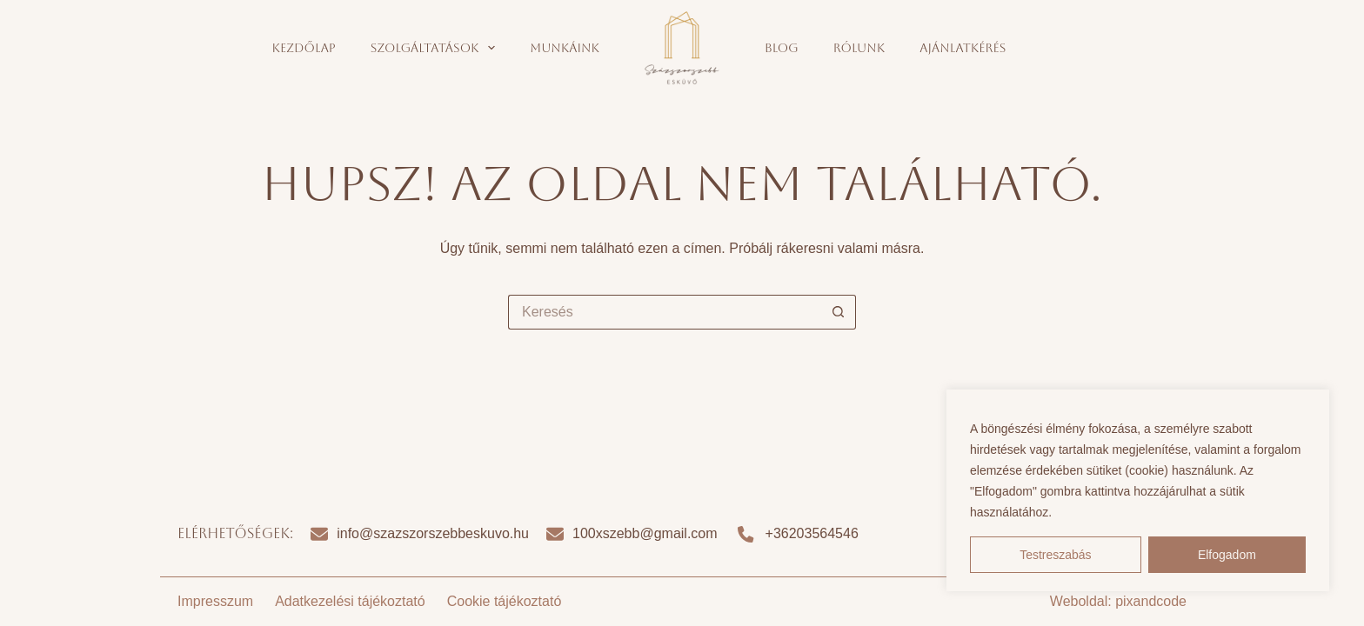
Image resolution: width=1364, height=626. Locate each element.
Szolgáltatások (436, 47)
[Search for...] (664, 312)
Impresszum (215, 601)
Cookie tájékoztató (504, 601)
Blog (782, 48)
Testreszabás (1055, 555)
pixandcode (1151, 601)
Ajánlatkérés (962, 48)
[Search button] (838, 312)
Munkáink (564, 48)
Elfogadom (1227, 555)
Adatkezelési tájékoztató (350, 601)
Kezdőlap (304, 48)
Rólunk (859, 48)
